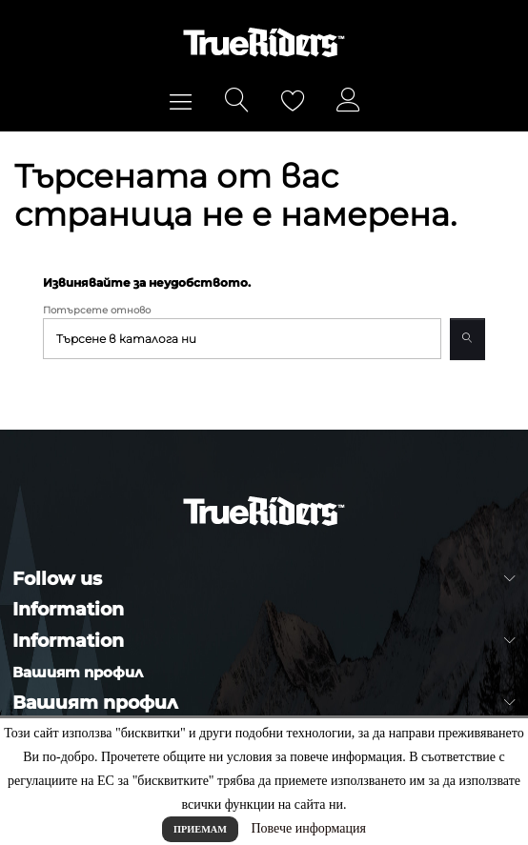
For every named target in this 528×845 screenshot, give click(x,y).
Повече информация (308, 828)
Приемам (200, 829)
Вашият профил (77, 672)
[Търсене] (242, 338)
